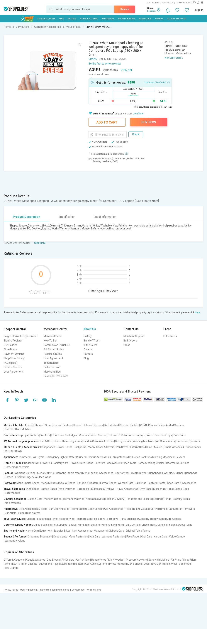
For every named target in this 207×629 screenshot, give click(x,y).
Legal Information (105, 217)
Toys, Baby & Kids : (15, 518)
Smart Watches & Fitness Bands (182, 447)
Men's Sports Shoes (27, 482)
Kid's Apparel (173, 518)
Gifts (189, 524)
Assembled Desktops (159, 435)
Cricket (130, 530)
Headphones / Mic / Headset (107, 559)
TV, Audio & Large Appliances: (21, 441)
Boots (162, 482)
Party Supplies (128, 518)
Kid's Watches (13, 502)
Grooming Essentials (40, 536)
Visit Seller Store (172, 58)
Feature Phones (72, 425)
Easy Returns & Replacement (21, 336)
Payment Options (14, 353)
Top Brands (11, 567)
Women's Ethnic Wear (68, 472)
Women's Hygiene (15, 540)
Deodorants (60, 536)
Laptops (23, 435)
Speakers (194, 441)
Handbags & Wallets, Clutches (166, 472)
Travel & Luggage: (15, 488)
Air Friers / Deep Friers (183, 559)
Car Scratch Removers (182, 508)
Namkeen (83, 524)
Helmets (76, 508)
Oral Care (146, 536)
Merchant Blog (52, 371)
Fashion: (9, 472)
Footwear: (10, 482)
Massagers (100, 530)
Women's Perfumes (113, 536)
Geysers (180, 457)
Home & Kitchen (89, 18)
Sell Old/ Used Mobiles (18, 429)
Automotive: (11, 508)
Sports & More (126, 18)
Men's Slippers (49, 482)
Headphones (47, 447)
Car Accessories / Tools (118, 508)
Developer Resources (56, 376)
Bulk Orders (130, 340)
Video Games (98, 435)
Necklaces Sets (95, 498)
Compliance (78, 589)
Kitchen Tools (128, 462)
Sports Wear (122, 472)
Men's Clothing (45, 472)
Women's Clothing (25, 472)
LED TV (16, 563)
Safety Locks (12, 492)
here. (198, 312)
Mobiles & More (46, 18)
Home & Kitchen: (14, 462)
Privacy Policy (11, 589)
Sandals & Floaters (88, 482)
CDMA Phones (148, 425)
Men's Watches (52, 498)
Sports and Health (14, 530)
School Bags (181, 488)
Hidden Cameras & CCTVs (99, 441)
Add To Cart (106, 122)
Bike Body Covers (92, 508)
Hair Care (94, 536)
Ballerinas (140, 482)
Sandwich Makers (158, 559)
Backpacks (80, 447)
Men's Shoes (134, 563)
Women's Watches (73, 498)
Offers (159, 18)
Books (72, 524)
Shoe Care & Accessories (181, 482)
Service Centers (13, 367)
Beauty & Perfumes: (15, 536)
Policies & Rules (53, 353)
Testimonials (51, 362)
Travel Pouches (66, 488)
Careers (88, 353)
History (88, 336)
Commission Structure (57, 345)
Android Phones (34, 425)
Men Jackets (29, 563)
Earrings (158, 498)
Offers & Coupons (14, 559)
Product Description (26, 217)
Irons (8, 563)
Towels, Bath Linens (81, 462)
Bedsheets (30, 462)
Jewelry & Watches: (15, 498)
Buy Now (149, 122)
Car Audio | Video (15, 512)
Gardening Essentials (17, 467)
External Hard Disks (141, 447)
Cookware (113, 462)
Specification (66, 217)
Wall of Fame (94, 589)
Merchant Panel (53, 336)
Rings (168, 498)
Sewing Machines (163, 457)
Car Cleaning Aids (59, 508)
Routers (45, 435)
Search (124, 9)
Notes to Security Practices (54, 589)
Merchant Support (134, 336)
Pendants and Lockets (139, 498)
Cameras (182, 441)
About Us (90, 329)
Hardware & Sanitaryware (53, 462)
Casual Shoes (67, 482)
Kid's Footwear (67, 518)
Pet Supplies (59, 524)
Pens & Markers (113, 524)
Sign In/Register (13, 340)
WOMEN (72, 18)
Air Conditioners (165, 441)
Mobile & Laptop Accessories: (22, 447)
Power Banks (64, 447)
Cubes (142, 518)
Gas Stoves (53, 559)
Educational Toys (47, 518)
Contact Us (167, 2)
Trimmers (24, 457)
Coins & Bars (35, 498)
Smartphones (53, 425)
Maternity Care (156, 518)
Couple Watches (35, 559)
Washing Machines (144, 441)
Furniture (100, 462)
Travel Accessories (127, 488)
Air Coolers (68, 559)
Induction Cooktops (140, 457)
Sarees (9, 477)
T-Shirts (19, 477)
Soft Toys (112, 518)
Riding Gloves (141, 508)
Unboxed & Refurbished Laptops (126, 435)
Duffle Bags (32, 488)
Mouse (158, 447)
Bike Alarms (33, 512)
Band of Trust (91, 340)
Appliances (107, 18)
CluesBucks (10, 349)
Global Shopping (176, 18)
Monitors (84, 435)
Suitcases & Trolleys (102, 488)
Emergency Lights (56, 457)
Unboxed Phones (93, 425)
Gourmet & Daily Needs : (18, 524)
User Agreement (13, 371)
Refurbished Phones (116, 425)
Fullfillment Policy (54, 349)
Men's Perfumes (78, 536)
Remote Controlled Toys (91, 518)
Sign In (199, 10)
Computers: (11, 435)
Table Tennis (142, 530)
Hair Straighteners (117, 457)
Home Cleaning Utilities (151, 462)
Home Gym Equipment (39, 530)
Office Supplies (42, 524)
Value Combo (177, 536)
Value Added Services (171, 425)
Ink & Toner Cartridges (64, 435)
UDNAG (93, 58)
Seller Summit (52, 367)
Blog (86, 358)
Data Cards (180, 435)
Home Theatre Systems (68, 441)
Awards (88, 349)
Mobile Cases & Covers (101, 447)
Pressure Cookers (136, 559)
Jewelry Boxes (181, 498)
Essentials (145, 18)
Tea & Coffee (132, 524)
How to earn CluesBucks (157, 82)
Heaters (79, 563)
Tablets (134, 425)
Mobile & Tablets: (14, 425)
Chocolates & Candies (154, 524)
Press (126, 345)
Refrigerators (123, 441)
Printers (34, 435)
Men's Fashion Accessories (97, 472)
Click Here (40, 242)
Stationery (97, 524)
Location (151, 11)
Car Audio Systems (96, 563)
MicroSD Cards (13, 451)
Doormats (172, 462)
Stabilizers (66, 563)
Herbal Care (160, 536)
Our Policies (10, 345)
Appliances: (11, 457)
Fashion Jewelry (114, 498)
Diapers (31, 518)
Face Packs (133, 536)
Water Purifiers (77, 457)
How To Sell (50, 340)
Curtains (184, 462)
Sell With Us (153, 2)
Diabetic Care (116, 530)
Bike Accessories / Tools (33, 508)
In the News (90, 345)
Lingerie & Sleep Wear (38, 477)
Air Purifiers (83, 559)
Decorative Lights (154, 563)
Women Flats (125, 482)
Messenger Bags (163, 488)
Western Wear (139, 472)
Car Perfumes (158, 508)
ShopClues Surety (14, 358)
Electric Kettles (96, 457)
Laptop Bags (48, 488)
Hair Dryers (38, 457)
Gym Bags (146, 488)
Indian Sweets (177, 524)
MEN (61, 18)
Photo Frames (117, 563)
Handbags (191, 472)
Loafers (152, 482)
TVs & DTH (46, 441)
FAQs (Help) (10, 362)
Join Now (138, 113)
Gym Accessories (82, 530)
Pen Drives (122, 447)
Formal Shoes (108, 482)
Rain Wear (171, 563)
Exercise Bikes (62, 530)
